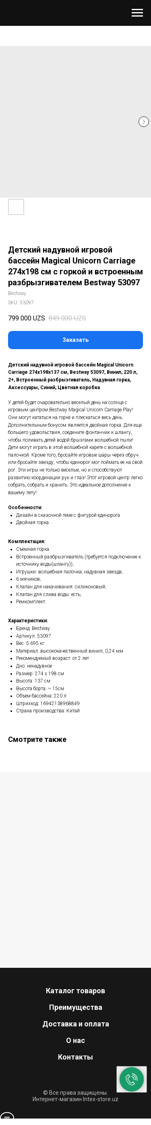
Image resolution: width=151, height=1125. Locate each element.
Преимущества (75, 1007)
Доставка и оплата (75, 1024)
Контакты (75, 1057)
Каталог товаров (75, 990)
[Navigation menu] (137, 13)
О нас (75, 1040)
